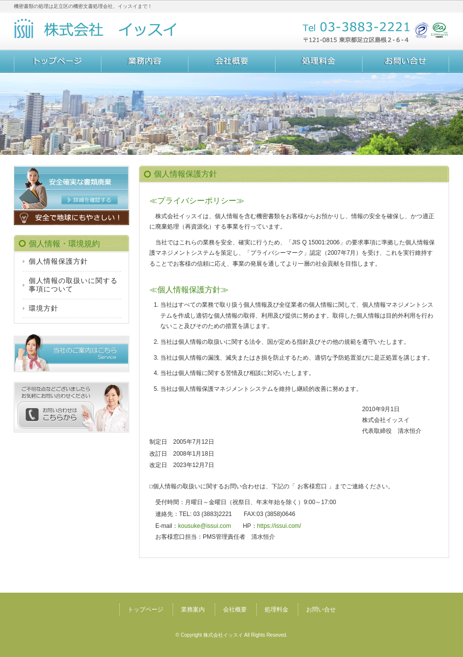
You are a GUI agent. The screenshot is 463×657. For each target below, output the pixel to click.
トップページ (57, 61)
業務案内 (144, 61)
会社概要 (231, 61)
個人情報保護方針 (58, 261)
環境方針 (43, 308)
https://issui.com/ (279, 525)
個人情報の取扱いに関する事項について (73, 285)
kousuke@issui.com (204, 525)
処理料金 (318, 61)
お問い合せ (405, 61)
